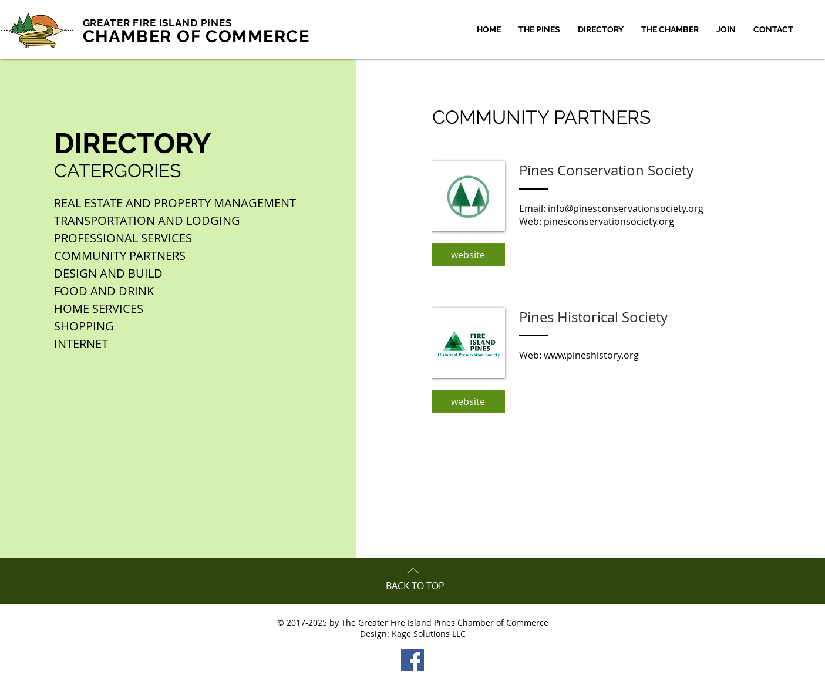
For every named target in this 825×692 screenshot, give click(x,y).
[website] (468, 254)
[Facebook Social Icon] (412, 660)
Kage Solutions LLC (429, 633)
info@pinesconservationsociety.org (625, 208)
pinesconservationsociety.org (609, 221)
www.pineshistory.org (591, 355)
